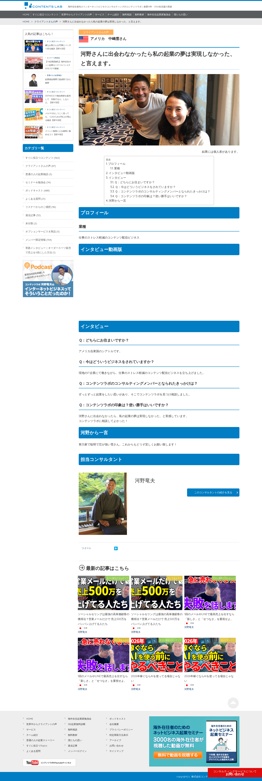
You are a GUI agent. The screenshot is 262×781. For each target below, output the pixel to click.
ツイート (86, 548)
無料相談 (127, 14)
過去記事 (30, 215)
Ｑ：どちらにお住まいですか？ (134, 182)
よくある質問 (33, 198)
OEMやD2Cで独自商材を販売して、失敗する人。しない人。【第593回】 (58, 99)
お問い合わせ (235, 773)
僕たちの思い (181, 14)
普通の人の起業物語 (54, 75)
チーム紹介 (113, 14)
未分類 (29, 223)
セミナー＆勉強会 (53, 58)
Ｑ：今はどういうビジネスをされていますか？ (145, 187)
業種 (117, 168)
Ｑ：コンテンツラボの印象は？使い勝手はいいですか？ (151, 196)
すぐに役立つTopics (36, 745)
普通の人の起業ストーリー (40, 740)
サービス (99, 14)
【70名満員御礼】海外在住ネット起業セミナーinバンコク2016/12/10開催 (58, 65)
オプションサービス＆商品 (40, 231)
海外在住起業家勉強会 (159, 14)
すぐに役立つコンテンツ (45, 14)
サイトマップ (116, 751)
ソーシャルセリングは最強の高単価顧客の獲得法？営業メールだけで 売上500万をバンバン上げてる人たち (103, 619)
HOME (26, 14)
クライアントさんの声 (46, 21)
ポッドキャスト (34, 190)
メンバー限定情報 (35, 239)
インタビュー (117, 177)
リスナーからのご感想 (38, 206)
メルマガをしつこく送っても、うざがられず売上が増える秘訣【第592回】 (58, 116)
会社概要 (114, 724)
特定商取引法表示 (118, 734)
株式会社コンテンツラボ (204, 776)
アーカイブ (115, 740)
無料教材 (139, 14)
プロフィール (116, 164)
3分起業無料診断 (77, 724)
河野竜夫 (82, 631)
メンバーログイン (77, 751)
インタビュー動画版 (122, 173)
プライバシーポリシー (121, 729)
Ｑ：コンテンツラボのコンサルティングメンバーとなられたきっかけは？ (162, 191)
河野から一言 (117, 200)
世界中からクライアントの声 (76, 14)
